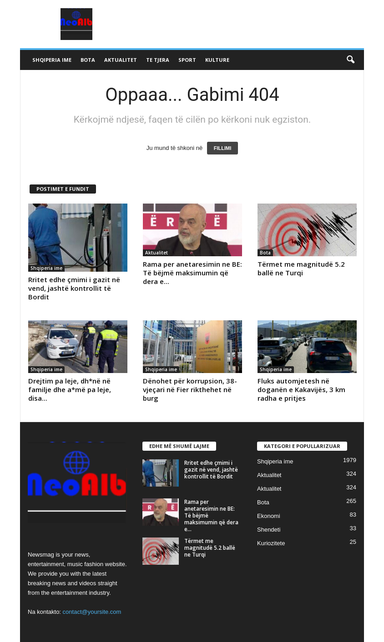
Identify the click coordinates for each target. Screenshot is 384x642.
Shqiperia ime (51, 59)
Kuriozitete (271, 543)
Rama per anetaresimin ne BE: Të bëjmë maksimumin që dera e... (192, 272)
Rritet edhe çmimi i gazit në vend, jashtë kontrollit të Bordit (74, 288)
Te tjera (157, 59)
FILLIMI (223, 148)
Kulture (217, 59)
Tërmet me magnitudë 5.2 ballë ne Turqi (301, 268)
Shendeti (268, 529)
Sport (187, 59)
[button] (350, 60)
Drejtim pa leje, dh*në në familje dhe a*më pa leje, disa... (69, 389)
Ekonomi (268, 516)
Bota (88, 59)
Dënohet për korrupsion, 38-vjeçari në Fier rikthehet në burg (190, 389)
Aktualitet (120, 59)
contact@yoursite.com (92, 611)
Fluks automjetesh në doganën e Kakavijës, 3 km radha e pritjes (301, 389)
